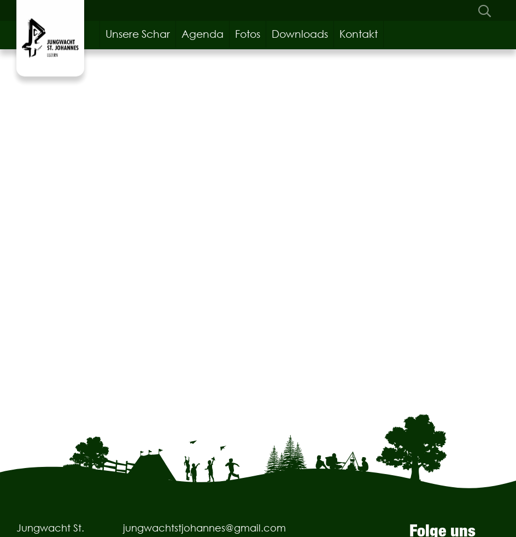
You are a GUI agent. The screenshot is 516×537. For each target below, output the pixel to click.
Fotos (247, 34)
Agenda (202, 34)
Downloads (300, 34)
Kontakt (358, 34)
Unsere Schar (137, 34)
